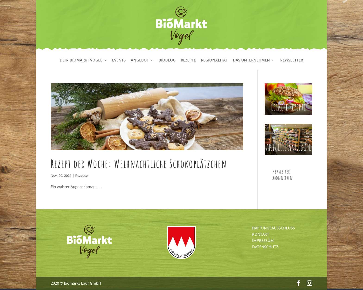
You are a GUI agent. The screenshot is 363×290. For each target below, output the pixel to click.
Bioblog (167, 60)
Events (119, 60)
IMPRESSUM (263, 240)
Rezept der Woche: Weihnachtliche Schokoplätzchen (139, 163)
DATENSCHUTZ (265, 246)
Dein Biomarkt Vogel (81, 60)
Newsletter (291, 60)
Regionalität (214, 60)
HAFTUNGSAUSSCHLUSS (273, 228)
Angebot (140, 60)
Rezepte (188, 60)
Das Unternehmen (251, 60)
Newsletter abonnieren (282, 174)
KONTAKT (260, 234)
